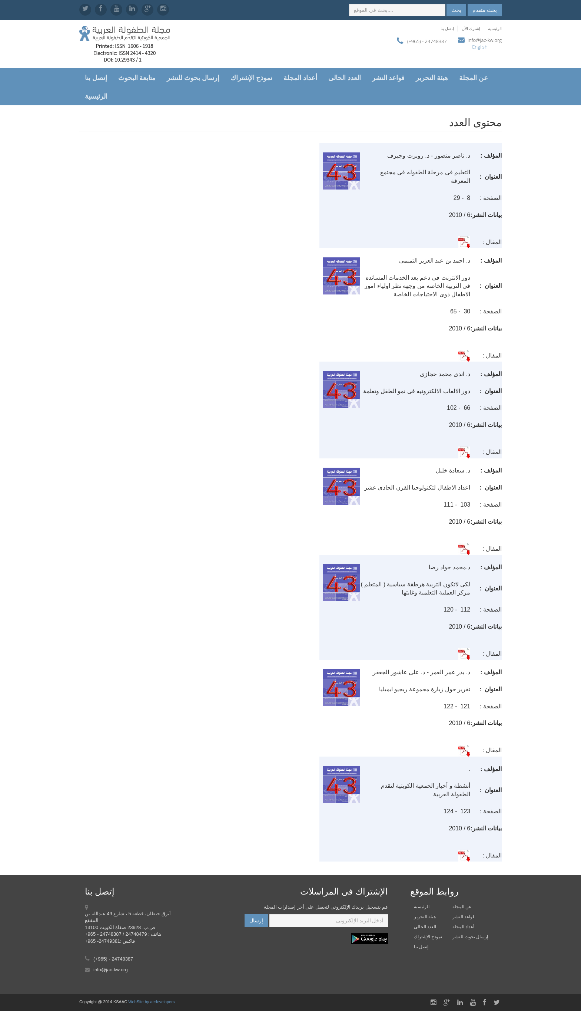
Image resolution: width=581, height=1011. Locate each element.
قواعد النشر (388, 77)
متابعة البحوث (137, 77)
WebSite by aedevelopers (151, 1002)
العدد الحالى (344, 77)
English (479, 46)
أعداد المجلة (300, 77)
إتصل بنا (447, 28)
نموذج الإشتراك (251, 77)
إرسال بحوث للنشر (193, 77)
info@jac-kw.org (485, 40)
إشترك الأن (471, 28)
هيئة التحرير (432, 77)
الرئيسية (495, 28)
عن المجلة (473, 77)
